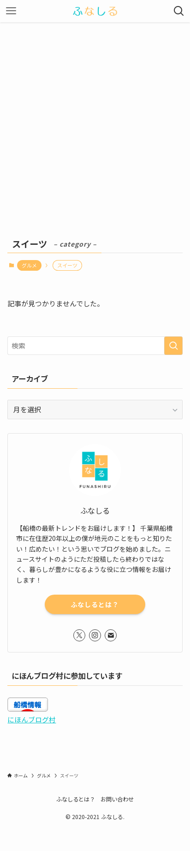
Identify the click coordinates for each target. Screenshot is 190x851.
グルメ (29, 265)
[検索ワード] (94, 345)
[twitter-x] (79, 635)
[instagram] (95, 635)
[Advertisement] (95, 122)
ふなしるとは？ (95, 604)
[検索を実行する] (173, 345)
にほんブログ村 (31, 719)
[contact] (111, 635)
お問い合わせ (117, 799)
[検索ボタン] (179, 11)
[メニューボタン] (11, 11)
